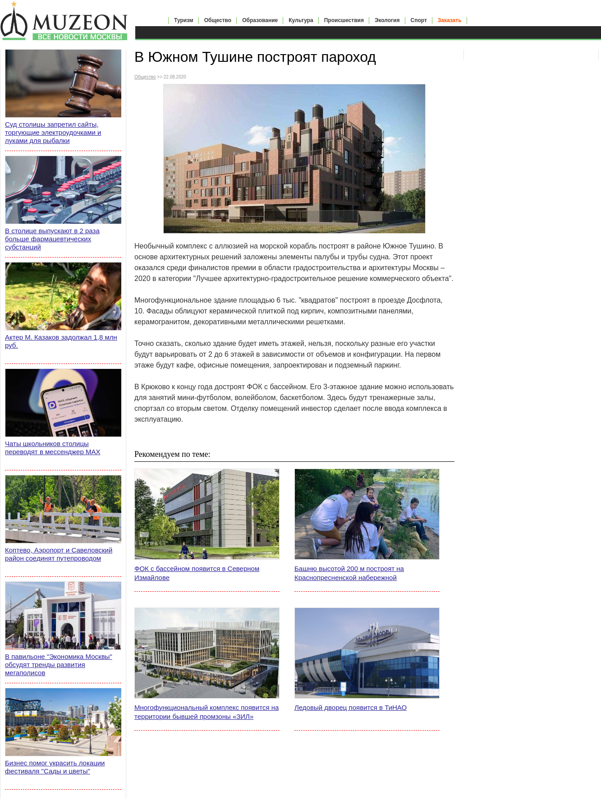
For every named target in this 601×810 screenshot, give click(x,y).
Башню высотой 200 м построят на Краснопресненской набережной (349, 573)
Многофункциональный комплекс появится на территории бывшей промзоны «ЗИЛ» (206, 712)
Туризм (183, 20)
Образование (260, 20)
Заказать (450, 20)
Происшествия (344, 20)
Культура (301, 20)
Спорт (419, 20)
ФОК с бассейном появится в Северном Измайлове (196, 573)
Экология (387, 20)
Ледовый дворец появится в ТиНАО (350, 707)
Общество (218, 20)
